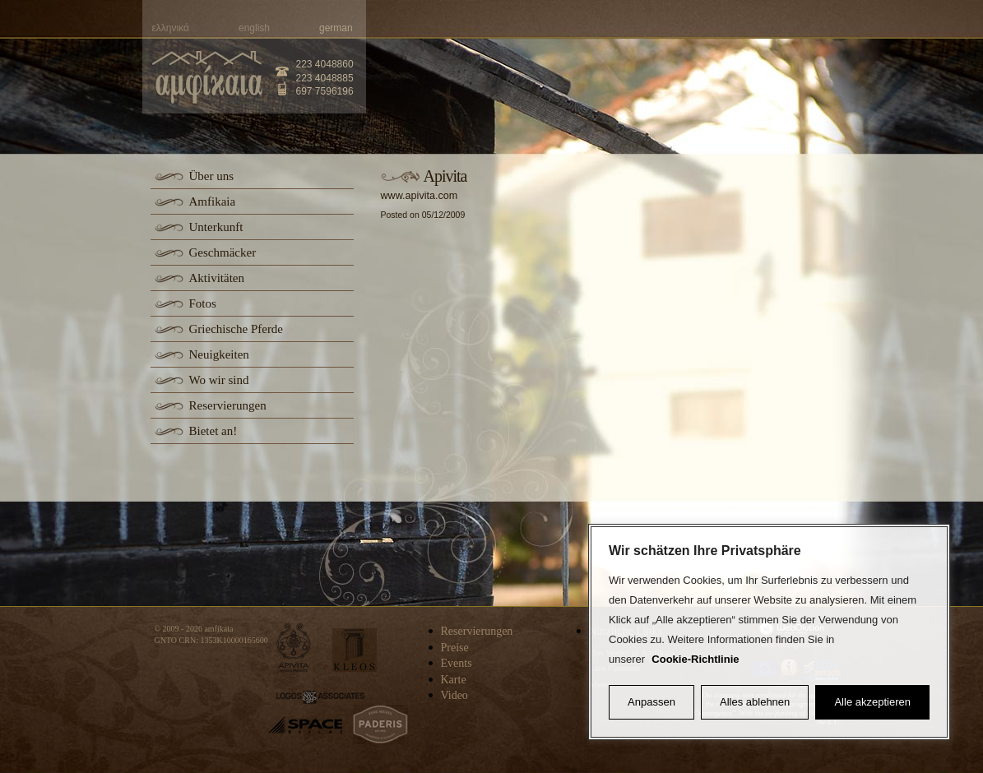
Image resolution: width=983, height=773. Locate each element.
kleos (354, 650)
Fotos (202, 303)
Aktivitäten (217, 278)
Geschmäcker (223, 252)
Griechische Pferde (236, 329)
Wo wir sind (219, 379)
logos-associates (320, 697)
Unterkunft (216, 227)
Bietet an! (213, 430)
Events (456, 663)
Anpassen (651, 702)
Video (454, 695)
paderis (380, 724)
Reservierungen (228, 405)
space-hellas (305, 725)
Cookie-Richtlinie (695, 659)
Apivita (445, 176)
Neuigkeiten (219, 354)
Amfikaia (212, 201)
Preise (455, 647)
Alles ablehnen (755, 702)
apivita (294, 647)
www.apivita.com (419, 195)
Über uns (211, 176)
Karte (453, 679)
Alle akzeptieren (872, 702)
